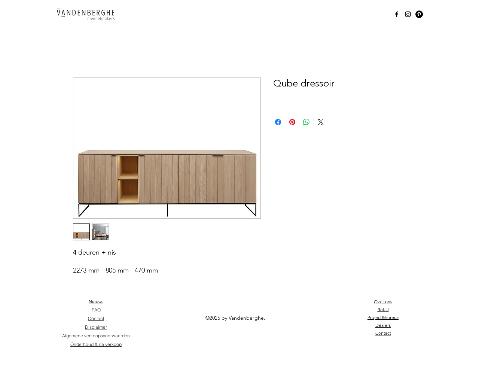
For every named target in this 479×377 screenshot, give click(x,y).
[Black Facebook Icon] (396, 14)
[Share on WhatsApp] (306, 122)
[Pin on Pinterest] (292, 122)
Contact (383, 333)
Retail (383, 309)
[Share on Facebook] (278, 122)
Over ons (383, 301)
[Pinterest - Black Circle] (419, 14)
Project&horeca (383, 317)
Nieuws (96, 301)
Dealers (383, 325)
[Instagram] (408, 14)
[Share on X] (320, 122)
